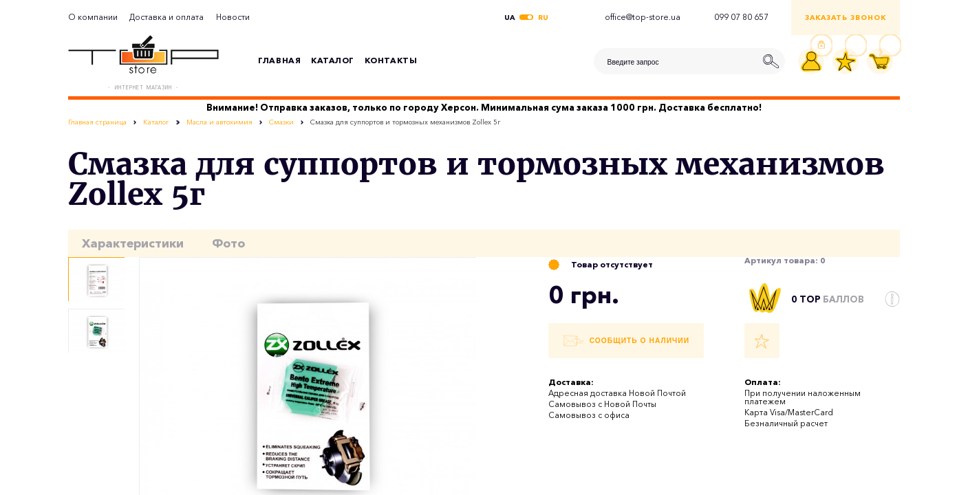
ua (509, 17)
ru (543, 17)
